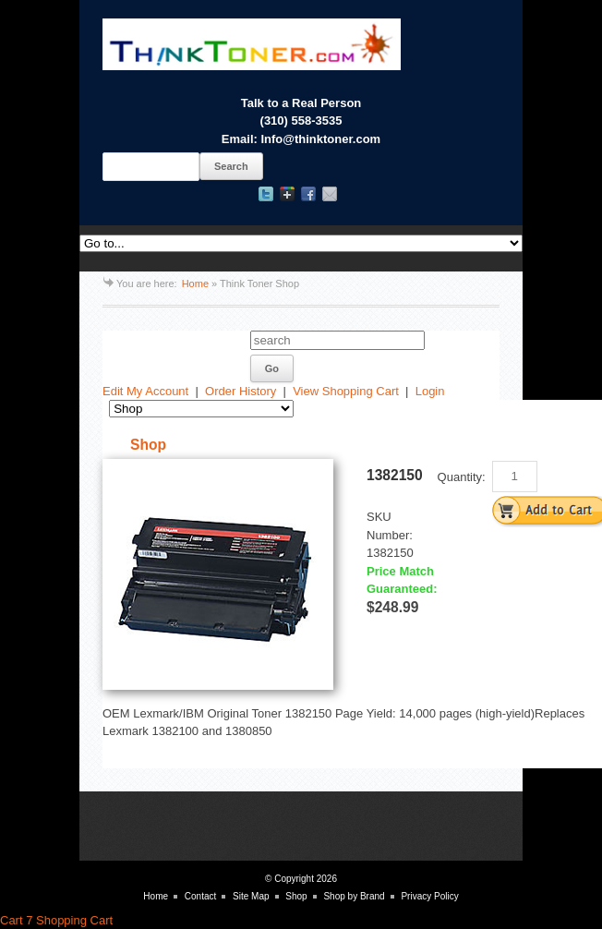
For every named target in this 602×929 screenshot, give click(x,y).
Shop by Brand (353, 896)
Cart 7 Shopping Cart (56, 920)
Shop (296, 896)
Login (430, 391)
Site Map (251, 896)
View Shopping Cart (346, 391)
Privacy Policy (429, 896)
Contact (200, 896)
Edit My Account (145, 391)
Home (195, 283)
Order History (240, 391)
